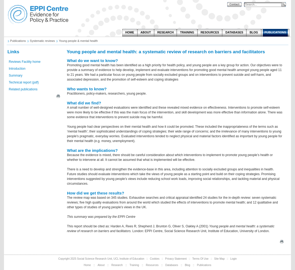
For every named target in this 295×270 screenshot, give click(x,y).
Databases (171, 265)
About (101, 265)
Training (134, 265)
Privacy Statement (176, 258)
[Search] (264, 4)
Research (117, 265)
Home (87, 265)
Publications (204, 265)
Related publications (23, 89)
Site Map (219, 258)
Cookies (154, 258)
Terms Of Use (200, 258)
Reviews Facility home (24, 62)
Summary (15, 75)
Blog (187, 265)
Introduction (17, 68)
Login (233, 258)
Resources (152, 265)
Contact (234, 4)
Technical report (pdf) (24, 82)
